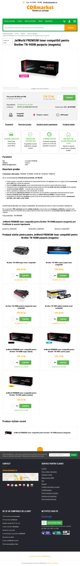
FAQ (43, 481)
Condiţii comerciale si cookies (51, 487)
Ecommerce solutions (35, 556)
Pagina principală (7, 33)
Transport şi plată (47, 475)
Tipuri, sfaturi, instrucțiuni (49, 472)
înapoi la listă (6, 42)
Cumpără (69, 98)
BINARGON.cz (47, 556)
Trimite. (73, 455)
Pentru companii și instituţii (50, 493)
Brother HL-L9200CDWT (9, 229)
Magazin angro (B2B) (48, 478)
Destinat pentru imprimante (47, 124)
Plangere (44, 484)
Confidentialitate (47, 490)
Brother (23, 33)
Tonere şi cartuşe (53, 563)
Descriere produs (24, 124)
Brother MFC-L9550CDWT (36, 229)
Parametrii (9, 124)
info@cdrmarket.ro (50, 2)
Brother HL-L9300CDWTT (62, 229)
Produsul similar (69, 124)
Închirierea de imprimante (49, 496)
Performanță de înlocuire (49, 499)
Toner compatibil (32, 33)
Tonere (17, 33)
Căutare (71, 28)
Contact (44, 469)
